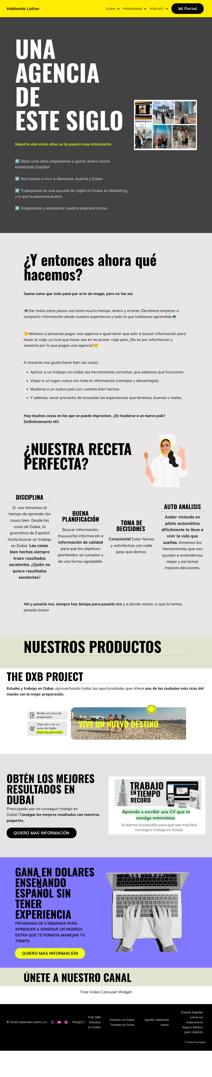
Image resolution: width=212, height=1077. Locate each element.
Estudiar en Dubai (122, 1046)
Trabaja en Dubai (122, 1051)
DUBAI (112, 8)
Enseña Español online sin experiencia (192, 1044)
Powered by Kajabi (195, 1068)
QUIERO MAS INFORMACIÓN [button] (42, 858)
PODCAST (159, 8)
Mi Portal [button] (187, 8)
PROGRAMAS (134, 8)
